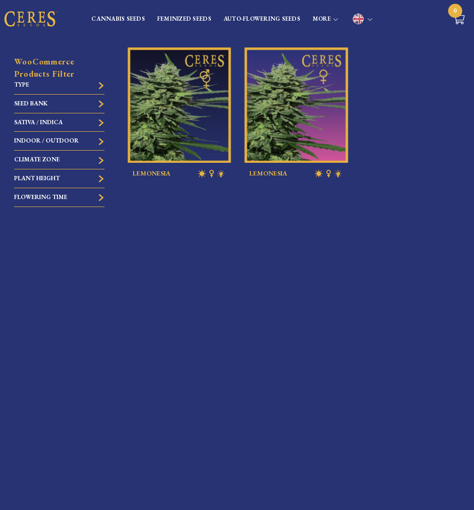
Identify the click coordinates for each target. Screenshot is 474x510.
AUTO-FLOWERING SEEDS (262, 19)
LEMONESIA (179, 173)
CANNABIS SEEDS (118, 19)
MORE (325, 20)
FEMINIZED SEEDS (184, 19)
